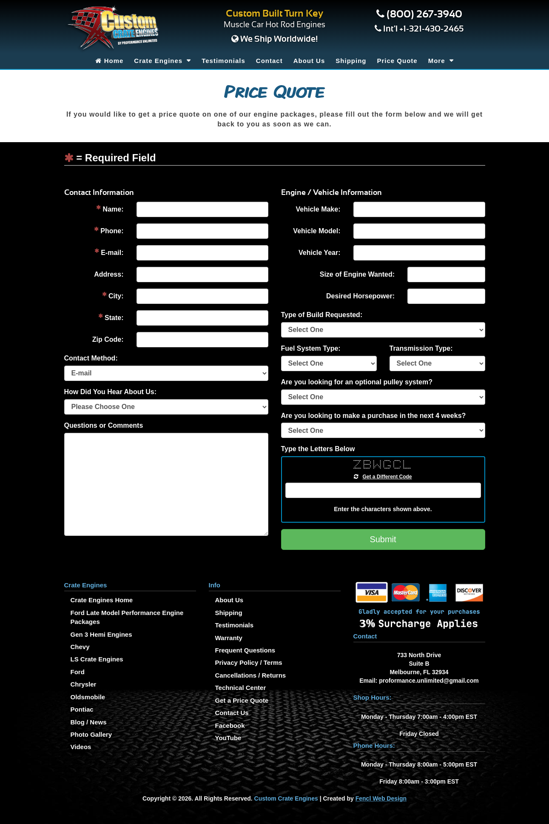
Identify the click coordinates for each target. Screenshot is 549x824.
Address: (108, 274)
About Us (309, 60)
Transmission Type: (421, 348)
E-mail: (109, 252)
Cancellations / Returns (250, 675)
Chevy (80, 646)
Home (109, 60)
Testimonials (223, 60)
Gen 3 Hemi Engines (101, 634)
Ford (78, 671)
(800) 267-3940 (424, 14)
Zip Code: (108, 339)
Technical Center (240, 687)
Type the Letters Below (318, 448)
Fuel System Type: (311, 348)
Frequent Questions (245, 650)
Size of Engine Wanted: (357, 274)
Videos (81, 746)
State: (111, 317)
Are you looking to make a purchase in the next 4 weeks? (373, 415)
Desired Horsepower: (360, 296)
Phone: (109, 230)
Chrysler (84, 684)
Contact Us (232, 712)
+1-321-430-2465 (431, 29)
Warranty (228, 637)
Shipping (351, 60)
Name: (109, 208)
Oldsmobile (88, 697)
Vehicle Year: (319, 252)
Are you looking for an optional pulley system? (357, 382)
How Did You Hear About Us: (110, 391)
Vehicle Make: (318, 209)
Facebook (230, 725)
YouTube (228, 737)
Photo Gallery (91, 734)
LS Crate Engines (97, 659)
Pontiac (82, 709)
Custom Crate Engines (286, 798)
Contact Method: (91, 358)
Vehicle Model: (316, 231)
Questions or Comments (103, 425)
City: (113, 295)
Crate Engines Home (102, 600)
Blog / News (89, 722)
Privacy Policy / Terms (248, 662)
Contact (269, 60)
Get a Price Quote (242, 700)
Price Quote (397, 60)
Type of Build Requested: (322, 314)
